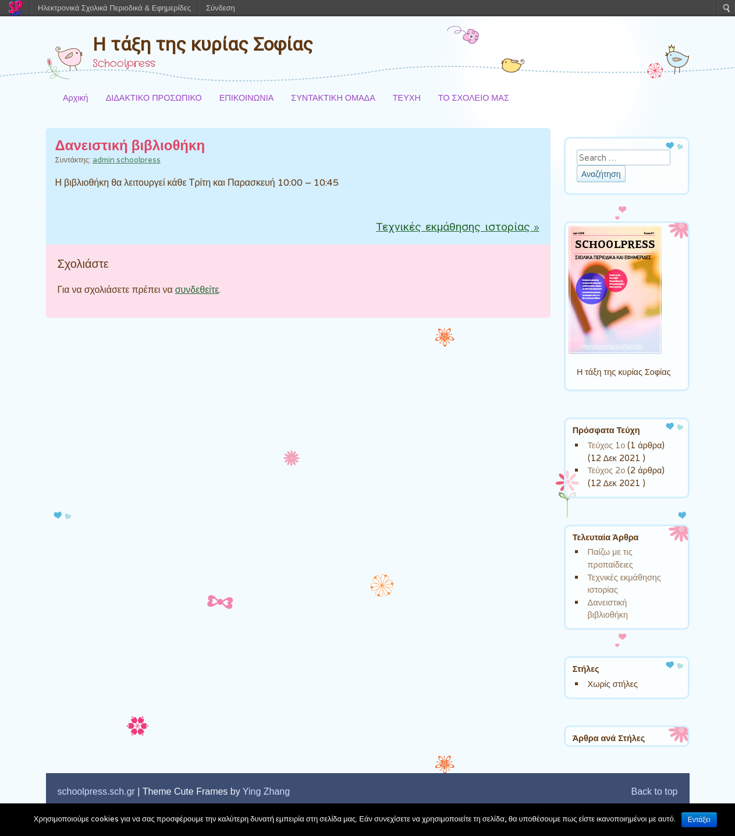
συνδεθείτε (197, 290)
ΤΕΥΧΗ (407, 97)
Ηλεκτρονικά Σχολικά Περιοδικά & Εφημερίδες (114, 7)
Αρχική (75, 97)
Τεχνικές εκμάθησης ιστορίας (457, 227)
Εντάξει (699, 820)
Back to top (654, 791)
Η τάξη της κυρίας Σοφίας (203, 44)
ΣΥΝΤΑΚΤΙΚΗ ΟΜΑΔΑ (333, 97)
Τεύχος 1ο (607, 445)
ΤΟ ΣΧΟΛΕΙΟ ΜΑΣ (473, 97)
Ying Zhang (266, 791)
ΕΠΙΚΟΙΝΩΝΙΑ (246, 97)
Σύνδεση (220, 7)
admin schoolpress (127, 160)
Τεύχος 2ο (607, 470)
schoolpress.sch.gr (96, 791)
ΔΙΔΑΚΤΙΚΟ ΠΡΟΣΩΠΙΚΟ (154, 97)
